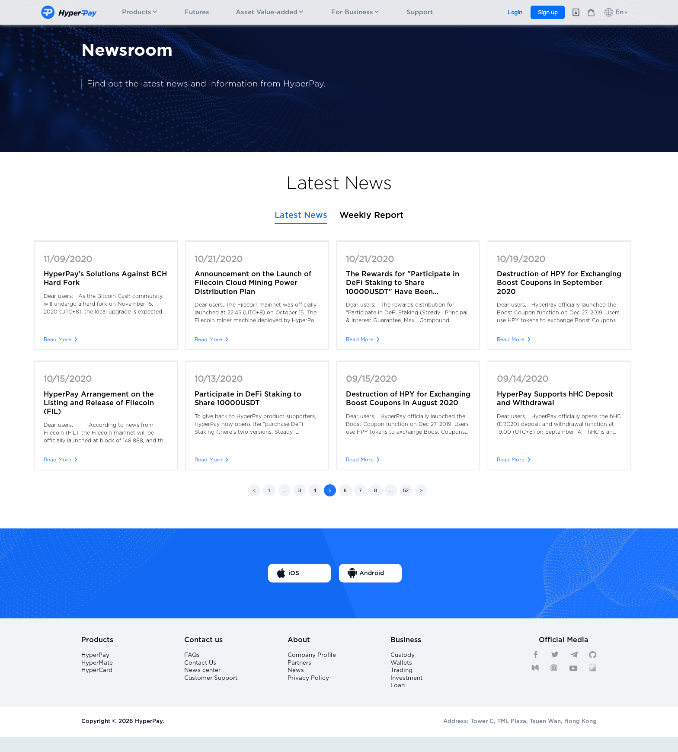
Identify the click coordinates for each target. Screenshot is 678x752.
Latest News (301, 215)
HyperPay (95, 656)
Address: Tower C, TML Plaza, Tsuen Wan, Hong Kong (520, 736)
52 (406, 490)
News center (201, 677)
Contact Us (199, 667)
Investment (406, 688)
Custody (402, 656)
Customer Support (210, 688)
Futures (197, 12)
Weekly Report (371, 215)
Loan (397, 698)
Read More (60, 339)
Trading (401, 677)
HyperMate (96, 667)
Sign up (547, 12)
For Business (355, 12)
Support (419, 12)
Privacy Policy (307, 688)
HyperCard (96, 677)
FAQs (191, 656)
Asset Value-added (270, 12)
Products (140, 12)
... (284, 490)
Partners (299, 667)
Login (515, 12)
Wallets (400, 667)
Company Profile (311, 656)
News (295, 677)
